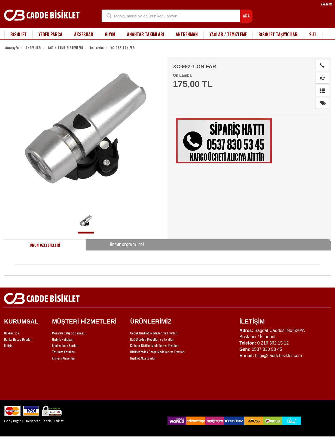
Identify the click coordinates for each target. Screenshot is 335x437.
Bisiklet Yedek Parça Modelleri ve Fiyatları (157, 351)
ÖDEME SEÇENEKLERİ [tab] (127, 244)
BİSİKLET (18, 34)
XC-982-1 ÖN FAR (123, 47)
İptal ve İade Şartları (65, 345)
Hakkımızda (11, 333)
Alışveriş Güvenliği (63, 358)
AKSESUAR (83, 34)
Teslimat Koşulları (63, 351)
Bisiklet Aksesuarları (143, 358)
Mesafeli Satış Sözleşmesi (69, 333)
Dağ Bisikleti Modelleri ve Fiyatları (152, 339)
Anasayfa (12, 47)
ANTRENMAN (187, 34)
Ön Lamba (96, 47)
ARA (246, 16)
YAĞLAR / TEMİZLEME (228, 34)
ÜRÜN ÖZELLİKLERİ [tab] (45, 245)
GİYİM (110, 34)
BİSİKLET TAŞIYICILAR (277, 34)
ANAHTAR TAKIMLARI (145, 34)
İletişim (8, 345)
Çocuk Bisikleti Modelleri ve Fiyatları (154, 333)
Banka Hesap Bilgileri (18, 339)
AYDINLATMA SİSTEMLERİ (65, 47)
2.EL (312, 34)
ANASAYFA (326, 4)
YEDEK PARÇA (50, 34)
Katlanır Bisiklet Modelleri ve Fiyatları (154, 345)
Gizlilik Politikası (63, 339)
